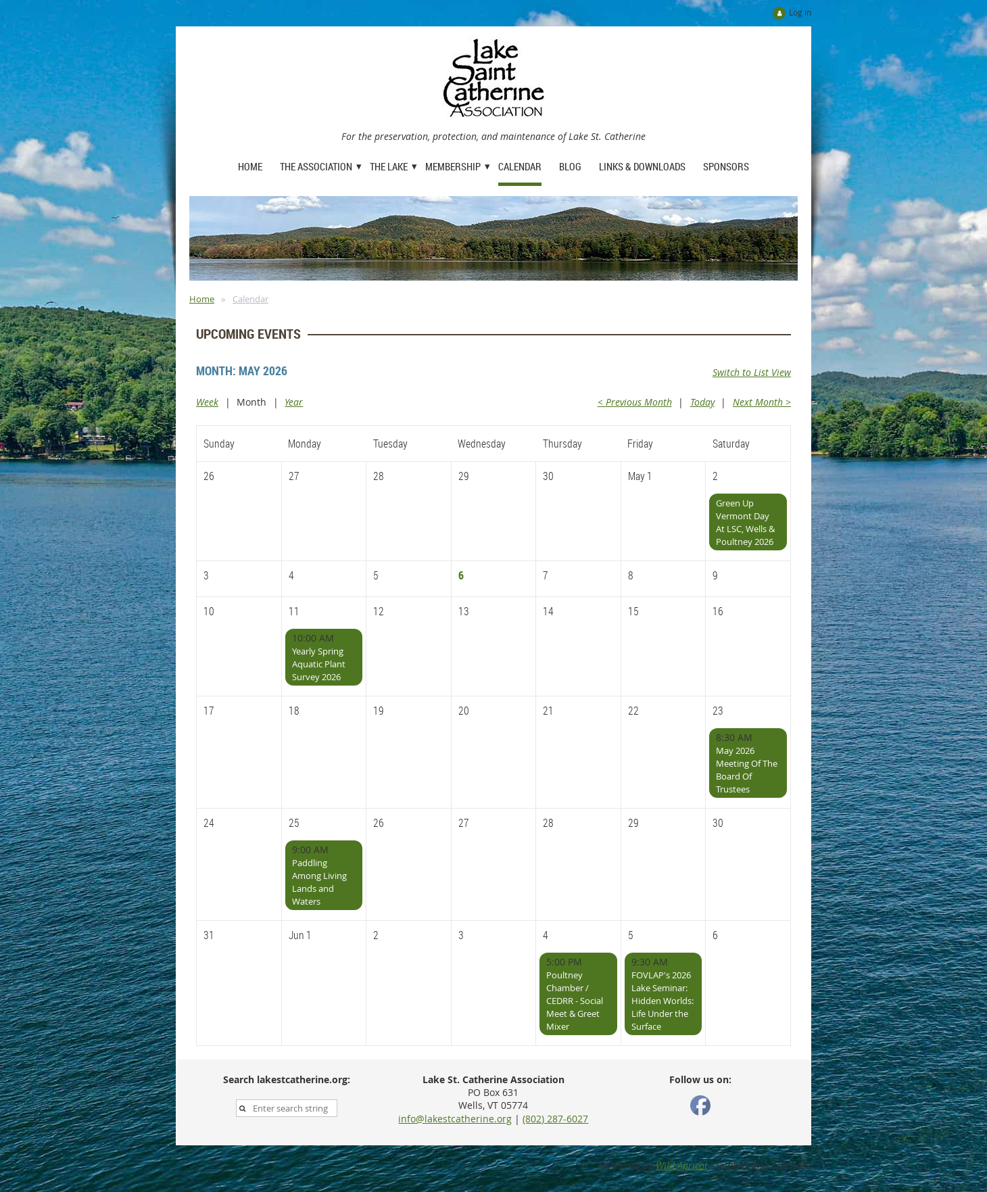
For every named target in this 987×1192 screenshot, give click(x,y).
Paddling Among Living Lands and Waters (319, 882)
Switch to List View (752, 372)
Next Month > (762, 402)
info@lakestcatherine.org (455, 1118)
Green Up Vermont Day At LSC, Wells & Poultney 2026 (745, 522)
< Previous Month (635, 402)
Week (207, 402)
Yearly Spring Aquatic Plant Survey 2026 (318, 664)
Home (201, 299)
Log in (800, 12)
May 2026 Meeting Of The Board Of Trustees (746, 769)
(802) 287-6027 (555, 1118)
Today (702, 402)
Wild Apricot (682, 1165)
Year (294, 402)
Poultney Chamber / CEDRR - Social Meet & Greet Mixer (574, 1000)
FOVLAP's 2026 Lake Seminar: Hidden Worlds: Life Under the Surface (662, 1000)
